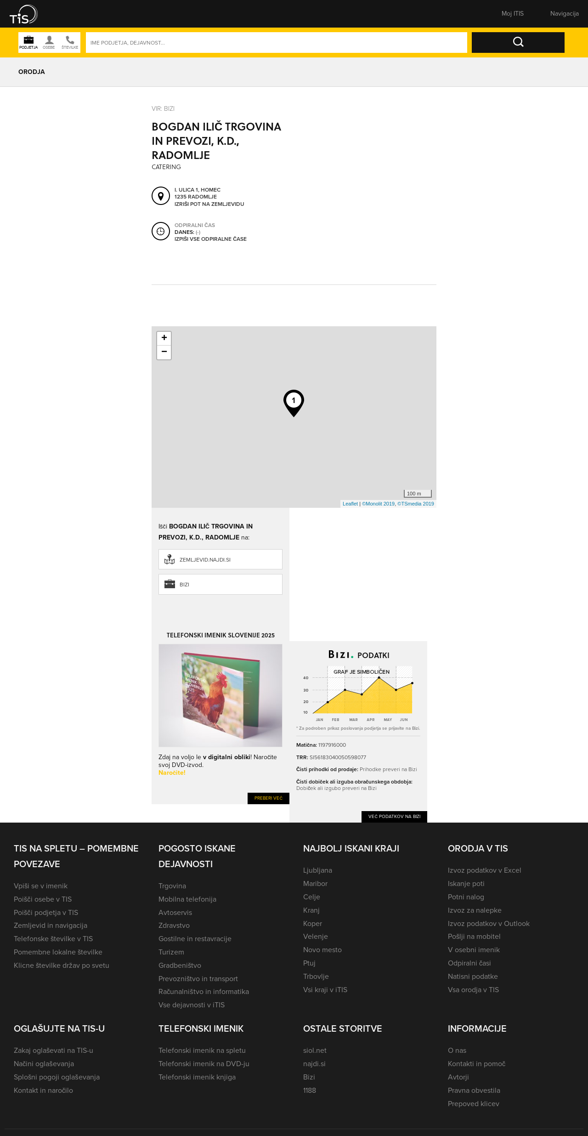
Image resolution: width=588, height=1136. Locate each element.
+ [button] (164, 339)
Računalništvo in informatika (203, 991)
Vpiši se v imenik (41, 885)
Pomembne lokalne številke (58, 952)
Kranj (311, 910)
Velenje (315, 936)
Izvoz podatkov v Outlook (489, 923)
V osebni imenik (474, 949)
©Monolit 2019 (378, 503)
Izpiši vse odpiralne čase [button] (211, 239)
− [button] (164, 352)
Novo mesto (322, 949)
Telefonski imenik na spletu (202, 1050)
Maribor (315, 883)
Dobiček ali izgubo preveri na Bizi (336, 788)
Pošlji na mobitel (474, 936)
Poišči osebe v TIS (43, 899)
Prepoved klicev (473, 1103)
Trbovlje (316, 976)
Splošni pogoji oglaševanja (57, 1077)
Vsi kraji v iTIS (325, 989)
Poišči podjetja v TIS (46, 912)
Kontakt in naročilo (43, 1090)
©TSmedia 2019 (415, 503)
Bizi (184, 584)
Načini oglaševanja (44, 1063)
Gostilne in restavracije (195, 938)
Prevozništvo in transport (198, 978)
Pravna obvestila (474, 1090)
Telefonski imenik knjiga (197, 1077)
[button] (30, 14)
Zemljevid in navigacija (50, 925)
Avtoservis (175, 912)
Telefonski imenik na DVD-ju (203, 1063)
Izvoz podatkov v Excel (484, 870)
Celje (311, 897)
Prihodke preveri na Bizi (388, 769)
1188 (309, 1090)
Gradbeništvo (179, 965)
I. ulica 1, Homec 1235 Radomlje (197, 194)
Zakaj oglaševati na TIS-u (53, 1050)
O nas (457, 1050)
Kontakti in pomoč (476, 1063)
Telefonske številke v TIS (53, 938)
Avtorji (458, 1077)
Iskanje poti (466, 883)
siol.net (315, 1050)
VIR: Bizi (163, 109)
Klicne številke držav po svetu (61, 965)
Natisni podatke (473, 976)
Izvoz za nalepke (475, 910)
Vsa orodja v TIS (473, 989)
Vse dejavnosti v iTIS (191, 1005)
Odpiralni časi (469, 963)
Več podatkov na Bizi (394, 816)
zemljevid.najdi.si (205, 560)
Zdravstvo (174, 925)
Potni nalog (466, 897)
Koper (312, 923)
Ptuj (309, 963)
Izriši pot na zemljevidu (209, 204)
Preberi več (268, 798)
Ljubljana (317, 870)
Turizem (171, 952)
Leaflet (350, 503)
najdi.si (314, 1063)
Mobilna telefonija (187, 899)
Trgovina (172, 885)
